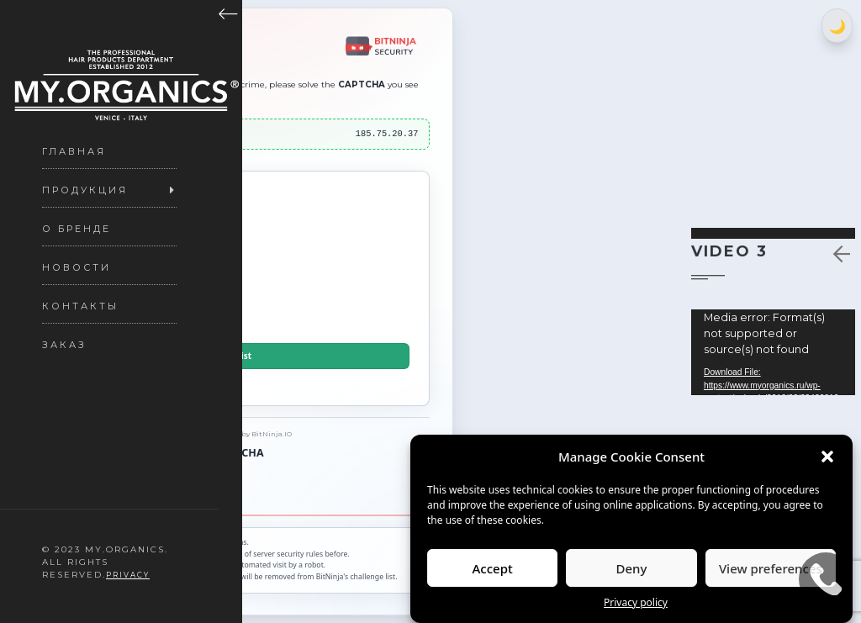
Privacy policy (636, 602)
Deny (631, 568)
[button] (827, 456)
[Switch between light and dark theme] (837, 25)
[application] (773, 352)
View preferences (770, 568)
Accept (493, 568)
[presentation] (239, 271)
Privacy (128, 575)
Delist (239, 356)
